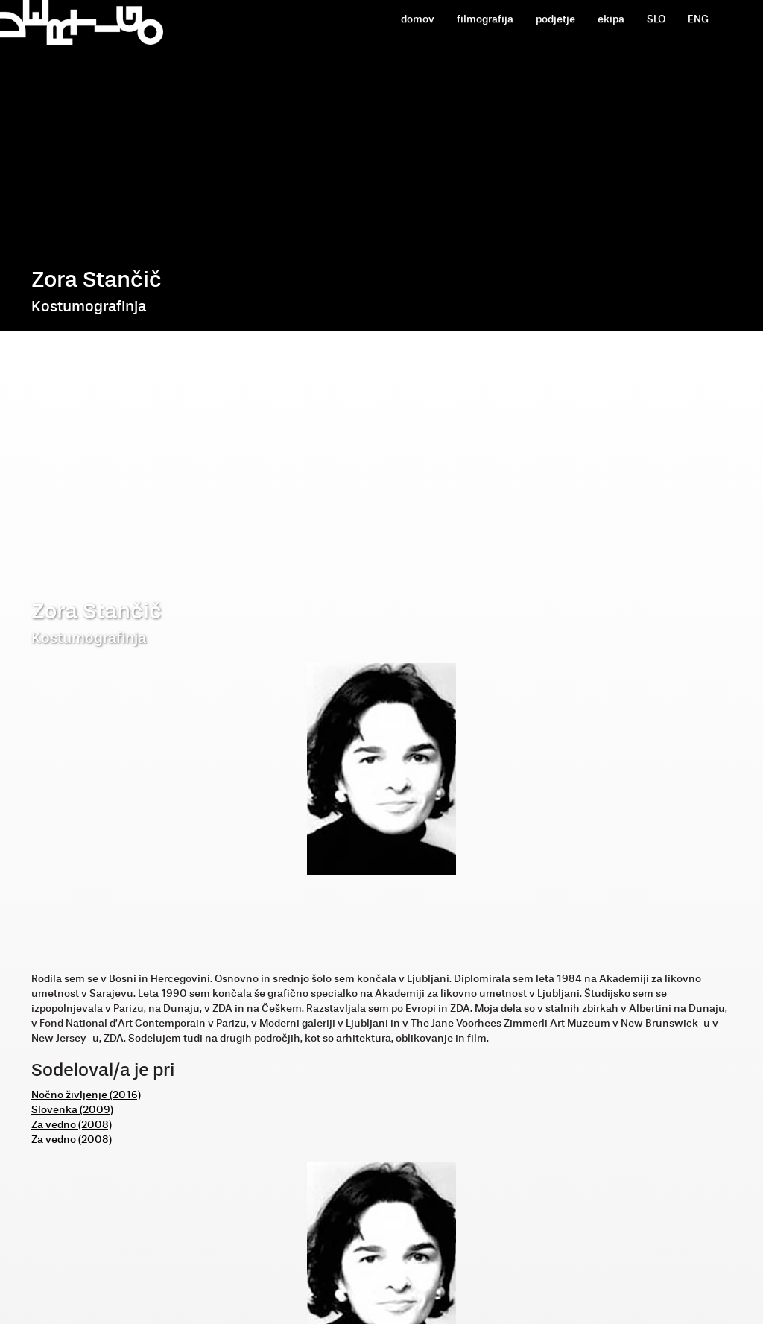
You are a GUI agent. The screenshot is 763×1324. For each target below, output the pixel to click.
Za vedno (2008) (71, 1124)
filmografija (485, 19)
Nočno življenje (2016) (86, 1095)
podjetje (555, 19)
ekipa (611, 19)
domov (417, 19)
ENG (698, 19)
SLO (656, 19)
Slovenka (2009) (72, 1109)
